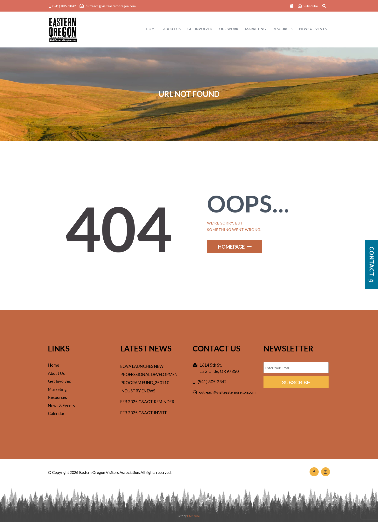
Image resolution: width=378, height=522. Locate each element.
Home (53, 365)
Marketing (57, 389)
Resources (57, 397)
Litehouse (193, 515)
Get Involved (59, 381)
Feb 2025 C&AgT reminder (147, 401)
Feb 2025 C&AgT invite (143, 412)
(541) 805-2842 (212, 381)
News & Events (61, 405)
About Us (56, 373)
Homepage (231, 247)
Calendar (56, 413)
